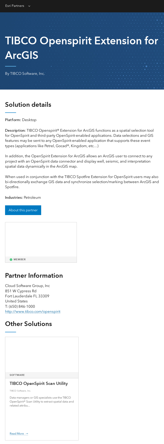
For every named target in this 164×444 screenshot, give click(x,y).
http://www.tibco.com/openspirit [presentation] (32, 311)
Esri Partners (14, 6)
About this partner (23, 210)
